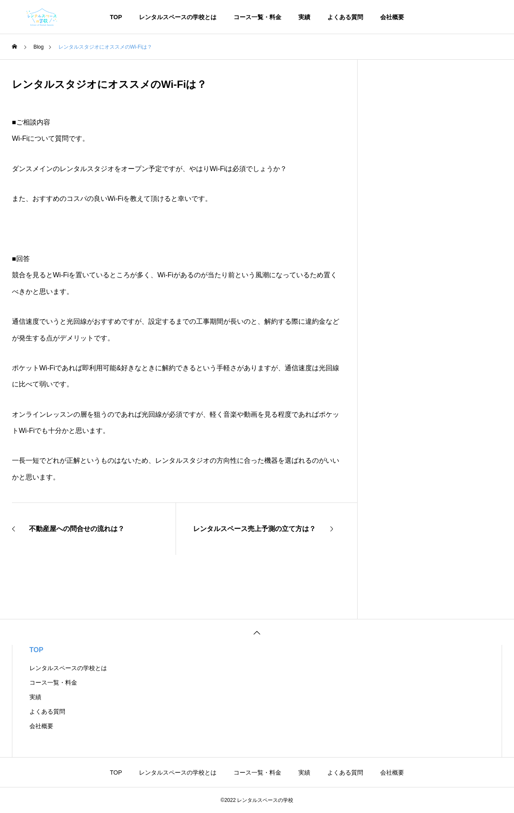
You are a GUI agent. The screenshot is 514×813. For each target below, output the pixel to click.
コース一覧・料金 (257, 17)
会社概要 (392, 17)
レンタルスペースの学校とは (178, 17)
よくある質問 (345, 17)
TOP (116, 17)
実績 (304, 17)
